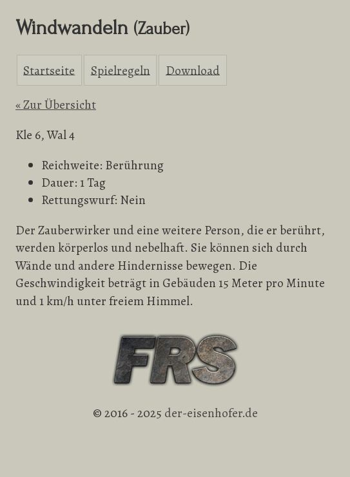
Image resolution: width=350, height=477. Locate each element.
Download (193, 70)
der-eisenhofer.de (211, 413)
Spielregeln (120, 70)
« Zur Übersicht (55, 104)
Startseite (49, 70)
